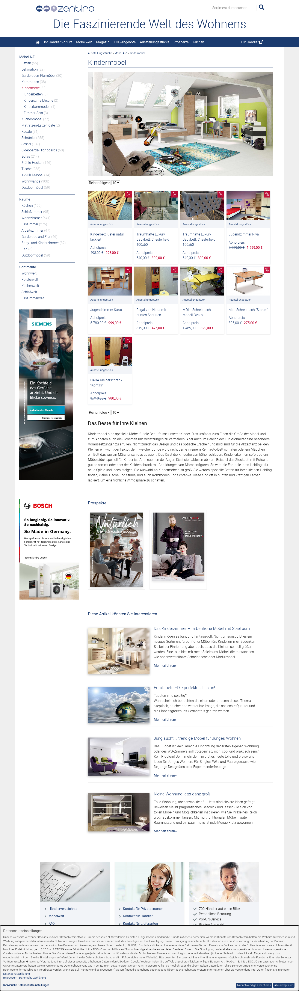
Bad (24, 249)
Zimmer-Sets (33, 113)
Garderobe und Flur (35, 237)
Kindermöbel (31, 88)
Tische (26, 169)
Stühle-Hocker (31, 163)
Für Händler (252, 42)
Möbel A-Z (27, 57)
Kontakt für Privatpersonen (143, 909)
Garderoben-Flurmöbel (38, 76)
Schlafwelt (29, 292)
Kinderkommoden (37, 107)
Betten (26, 63)
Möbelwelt (84, 42)
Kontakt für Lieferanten (140, 924)
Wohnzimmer (31, 218)
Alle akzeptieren (283, 985)
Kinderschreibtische (38, 100)
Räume (24, 199)
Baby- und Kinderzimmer (40, 243)
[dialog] (149, 958)
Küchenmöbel (31, 119)
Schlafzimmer (31, 212)
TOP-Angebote (125, 42)
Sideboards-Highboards (39, 150)
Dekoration (29, 69)
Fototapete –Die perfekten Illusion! (184, 687)
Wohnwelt (28, 273)
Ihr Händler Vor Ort (58, 42)
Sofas (25, 156)
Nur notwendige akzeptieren (254, 985)
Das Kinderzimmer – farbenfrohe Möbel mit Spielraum (202, 628)
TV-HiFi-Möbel (32, 175)
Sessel (26, 144)
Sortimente (27, 267)
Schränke (28, 138)
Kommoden (30, 82)
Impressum (10, 977)
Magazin (102, 42)
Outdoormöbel (32, 188)
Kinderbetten (33, 94)
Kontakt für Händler (138, 916)
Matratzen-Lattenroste (38, 125)
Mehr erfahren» (165, 666)
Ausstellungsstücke (154, 42)
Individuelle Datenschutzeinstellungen (26, 985)
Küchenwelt (30, 286)
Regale (26, 132)
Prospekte (181, 42)
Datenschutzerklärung (16, 973)
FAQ (51, 924)
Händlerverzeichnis (62, 909)
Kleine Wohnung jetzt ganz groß (182, 794)
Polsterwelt (29, 280)
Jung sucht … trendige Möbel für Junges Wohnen (197, 738)
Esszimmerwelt (32, 298)
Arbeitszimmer (32, 230)
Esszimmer (29, 224)
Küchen (198, 42)
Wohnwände (30, 181)
